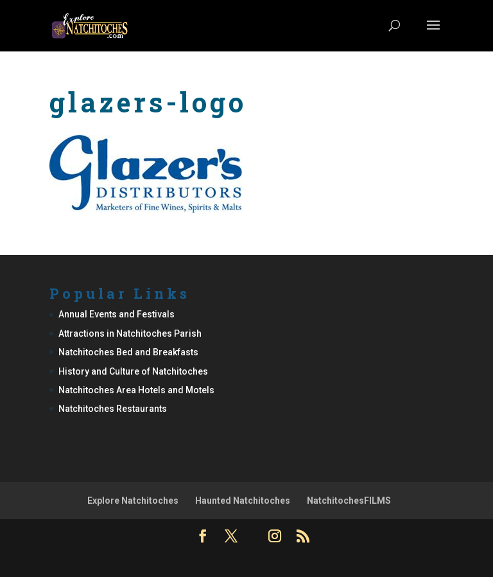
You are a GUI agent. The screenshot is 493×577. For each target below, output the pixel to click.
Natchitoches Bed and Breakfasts (128, 352)
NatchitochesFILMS (349, 500)
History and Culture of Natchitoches (133, 371)
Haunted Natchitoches (242, 500)
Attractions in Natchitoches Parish (130, 333)
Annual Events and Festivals (116, 314)
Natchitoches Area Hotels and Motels (136, 390)
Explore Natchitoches (132, 500)
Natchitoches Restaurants (112, 409)
